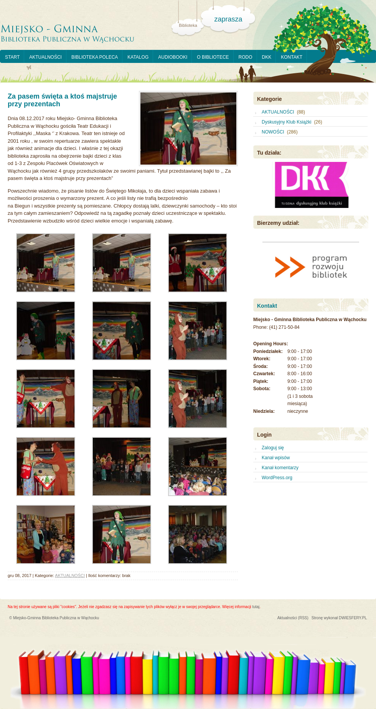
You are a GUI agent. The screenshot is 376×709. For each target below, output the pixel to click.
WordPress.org (277, 477)
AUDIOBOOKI (172, 57)
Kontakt (267, 306)
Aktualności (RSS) (292, 618)
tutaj (255, 607)
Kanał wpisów (276, 457)
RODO (245, 57)
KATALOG (137, 57)
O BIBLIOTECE (213, 57)
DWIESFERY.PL (353, 618)
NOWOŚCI (273, 132)
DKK (267, 57)
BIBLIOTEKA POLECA (94, 57)
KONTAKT (291, 57)
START (12, 57)
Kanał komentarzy (280, 467)
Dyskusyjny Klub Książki (286, 122)
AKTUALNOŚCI (45, 57)
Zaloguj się (273, 447)
